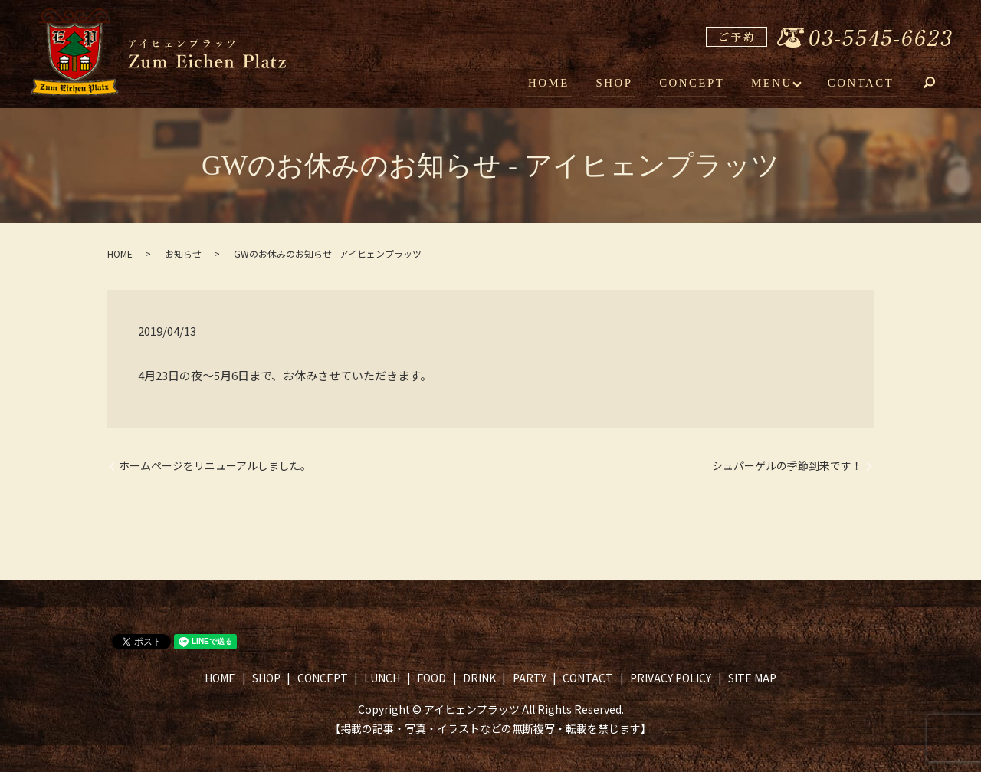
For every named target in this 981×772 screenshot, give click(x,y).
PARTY (529, 677)
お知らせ (183, 253)
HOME (558, 83)
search (940, 84)
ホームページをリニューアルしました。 (215, 465)
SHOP (620, 83)
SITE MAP (752, 677)
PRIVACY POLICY (670, 677)
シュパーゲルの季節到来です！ (787, 465)
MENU (773, 83)
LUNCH (382, 677)
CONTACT (861, 83)
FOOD (431, 677)
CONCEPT (696, 83)
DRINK (479, 677)
